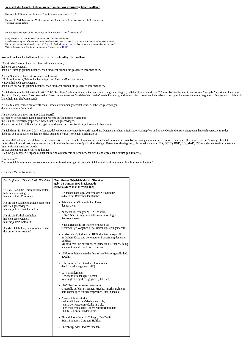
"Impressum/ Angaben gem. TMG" (51, 47)
